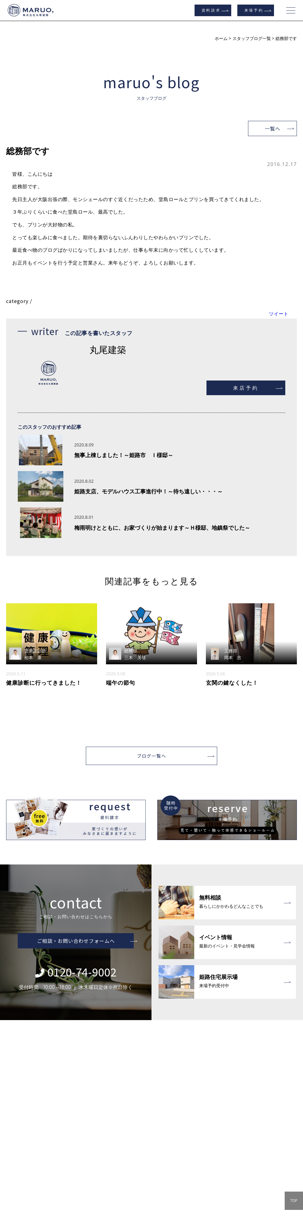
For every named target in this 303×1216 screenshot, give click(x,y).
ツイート (278, 313)
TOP (293, 1200)
